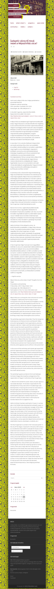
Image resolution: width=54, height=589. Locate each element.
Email (11, 576)
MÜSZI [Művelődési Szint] (31, 586)
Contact (30, 27)
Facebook (13, 578)
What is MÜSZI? (21, 23)
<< (11, 487)
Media (23, 27)
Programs (31, 23)
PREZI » (15, 5)
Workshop (31, 51)
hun (12, 3)
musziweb (38, 51)
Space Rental (40, 23)
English (26, 51)
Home (12, 23)
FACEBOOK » (17, 17)
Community (14, 27)
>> (24, 487)
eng (15, 3)
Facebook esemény (15, 97)
